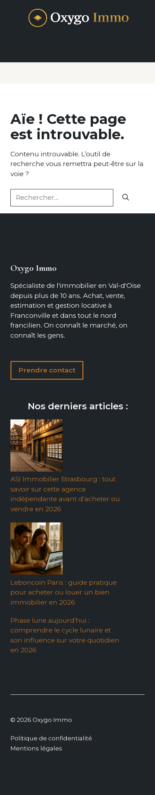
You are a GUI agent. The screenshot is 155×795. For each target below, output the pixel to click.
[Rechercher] (125, 198)
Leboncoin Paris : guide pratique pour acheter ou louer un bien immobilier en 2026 (63, 592)
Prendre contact (46, 370)
